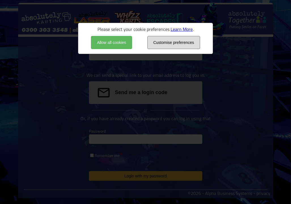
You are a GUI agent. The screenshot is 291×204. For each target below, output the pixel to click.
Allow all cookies (111, 42)
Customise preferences (173, 42)
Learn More (182, 29)
